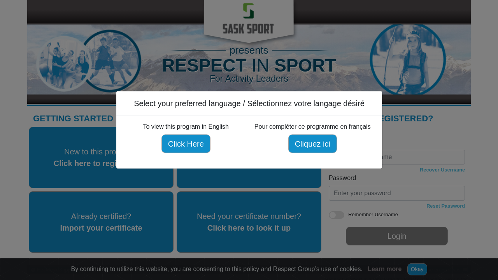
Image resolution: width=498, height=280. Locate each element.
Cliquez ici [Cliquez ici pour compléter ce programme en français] (312, 144)
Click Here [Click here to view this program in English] (185, 144)
